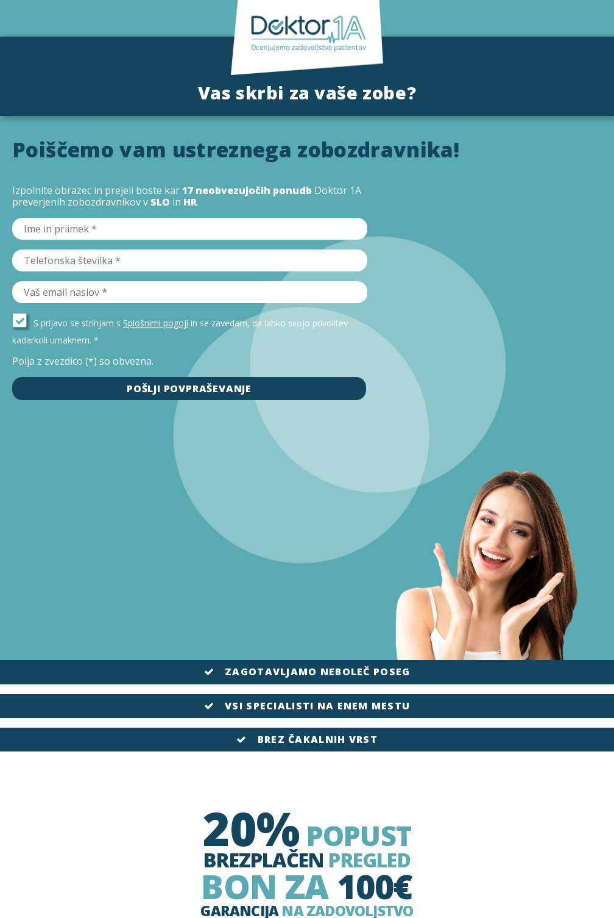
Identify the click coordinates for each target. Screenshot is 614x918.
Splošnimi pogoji (155, 323)
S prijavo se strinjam (63, 323)
